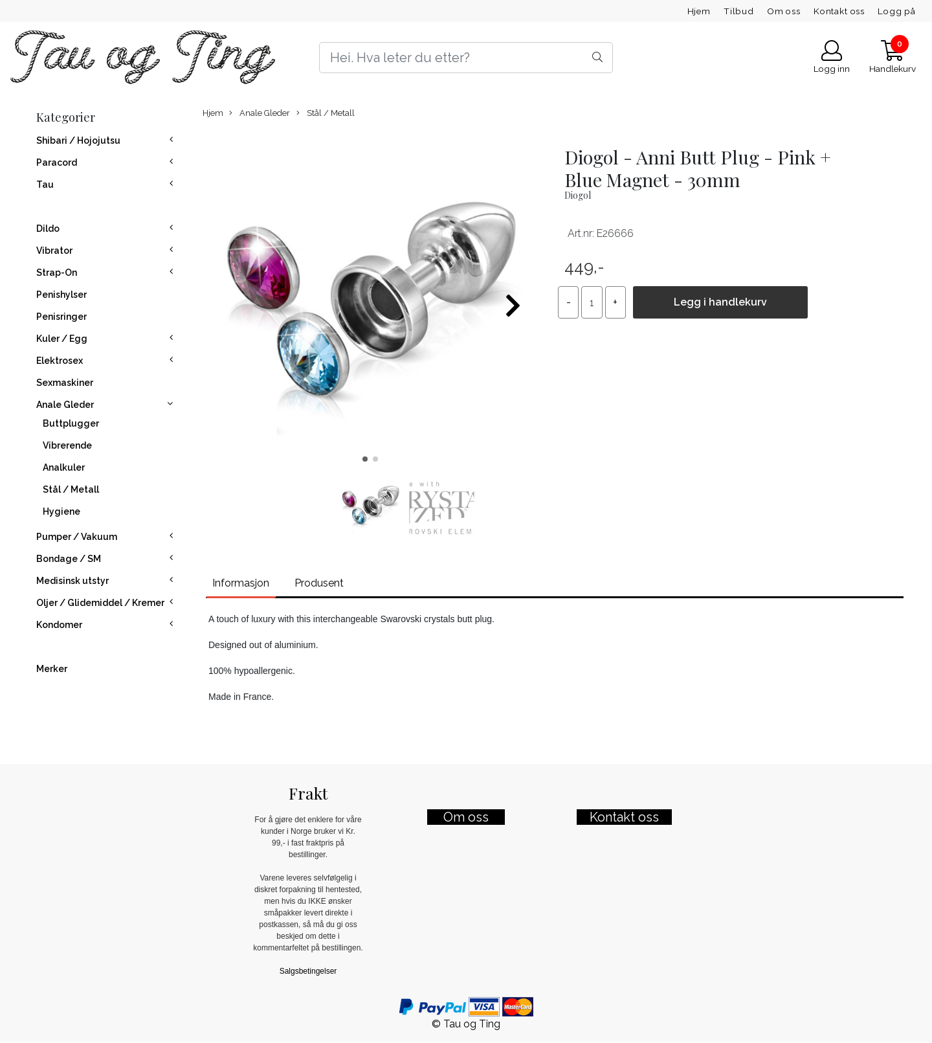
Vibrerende (67, 445)
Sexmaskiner (64, 382)
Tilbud (739, 11)
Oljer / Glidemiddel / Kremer (100, 603)
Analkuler (64, 467)
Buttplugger (71, 423)
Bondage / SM (68, 559)
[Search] (465, 57)
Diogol (577, 195)
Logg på (897, 11)
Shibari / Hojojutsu (78, 140)
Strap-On (56, 272)
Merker (51, 669)
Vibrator (54, 250)
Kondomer (59, 625)
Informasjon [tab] (240, 583)
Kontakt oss (839, 11)
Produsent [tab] (319, 583)
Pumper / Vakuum (76, 537)
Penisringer (61, 316)
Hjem (699, 11)
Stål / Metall (71, 489)
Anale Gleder (65, 404)
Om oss (784, 11)
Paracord (56, 162)
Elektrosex (59, 360)
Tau (45, 184)
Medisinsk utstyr (72, 581)
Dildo (48, 228)
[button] (365, 459)
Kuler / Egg (61, 338)
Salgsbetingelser (308, 971)
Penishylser (61, 294)
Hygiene (61, 511)
